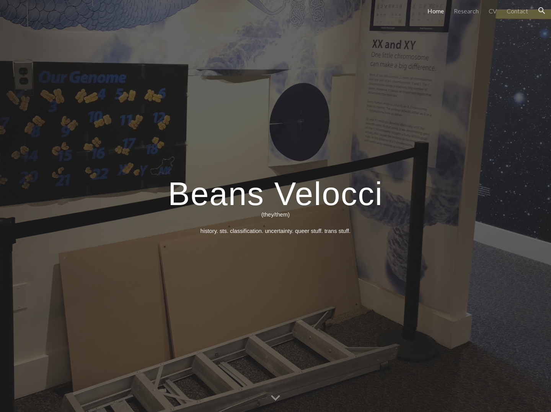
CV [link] (493, 11)
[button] (542, 11)
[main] (275, 206)
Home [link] (435, 11)
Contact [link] (517, 11)
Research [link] (466, 11)
